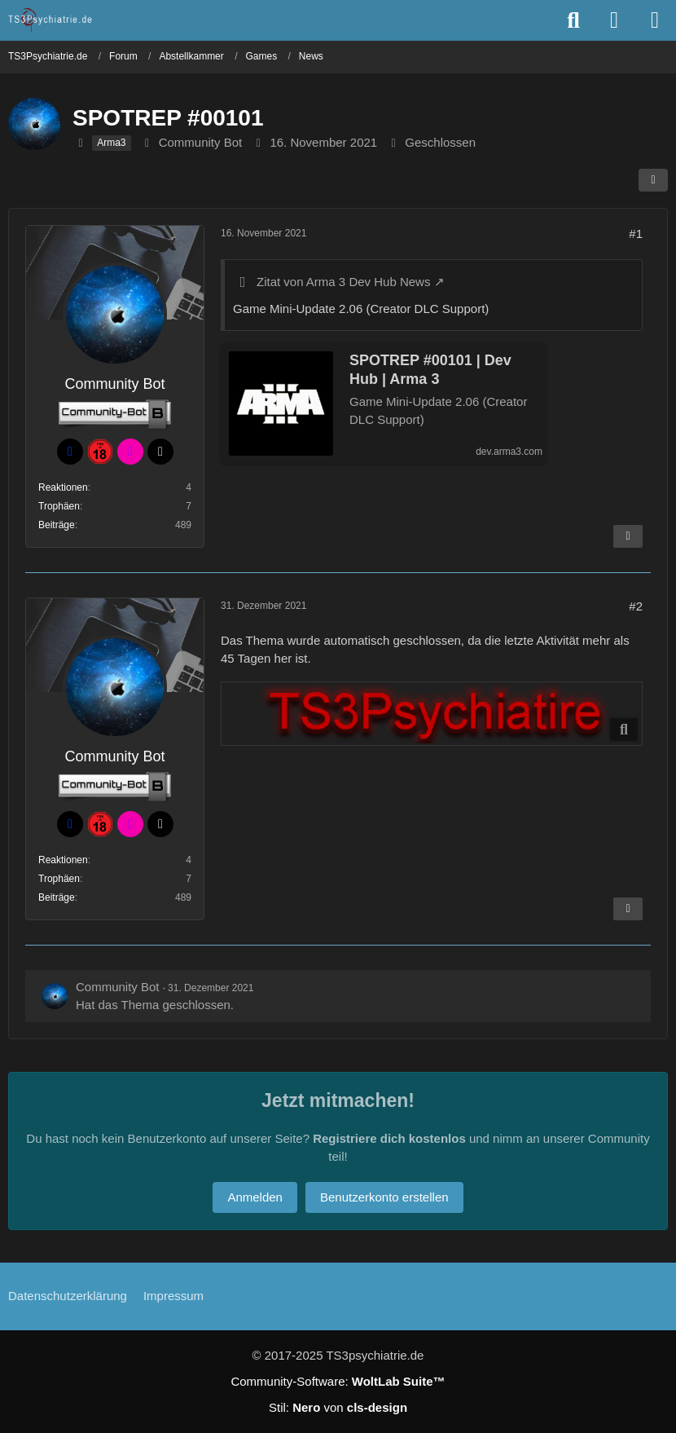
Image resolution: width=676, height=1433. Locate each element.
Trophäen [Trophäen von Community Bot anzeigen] (59, 506)
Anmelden (255, 1197)
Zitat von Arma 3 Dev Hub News (343, 282)
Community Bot (201, 142)
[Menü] (655, 20)
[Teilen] (653, 180)
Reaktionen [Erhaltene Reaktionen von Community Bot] (63, 487)
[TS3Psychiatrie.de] (51, 19)
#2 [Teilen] (636, 606)
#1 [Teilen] (636, 233)
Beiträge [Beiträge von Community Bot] (56, 525)
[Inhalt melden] (628, 536)
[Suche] (573, 20)
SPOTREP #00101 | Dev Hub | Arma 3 (430, 369)
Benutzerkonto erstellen (384, 1197)
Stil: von (338, 1407)
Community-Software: (337, 1381)
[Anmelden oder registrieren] (614, 20)
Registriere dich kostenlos (389, 1138)
